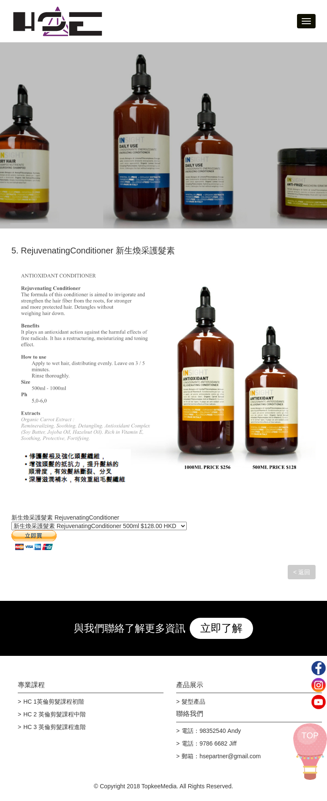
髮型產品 (193, 701)
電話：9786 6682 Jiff (209, 743)
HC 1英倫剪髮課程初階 (53, 701)
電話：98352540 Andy (211, 730)
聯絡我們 (189, 713)
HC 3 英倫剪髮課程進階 (54, 727)
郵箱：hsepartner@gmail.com (221, 756)
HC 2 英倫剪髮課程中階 (54, 714)
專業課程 (31, 684)
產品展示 (189, 684)
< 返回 (301, 572)
